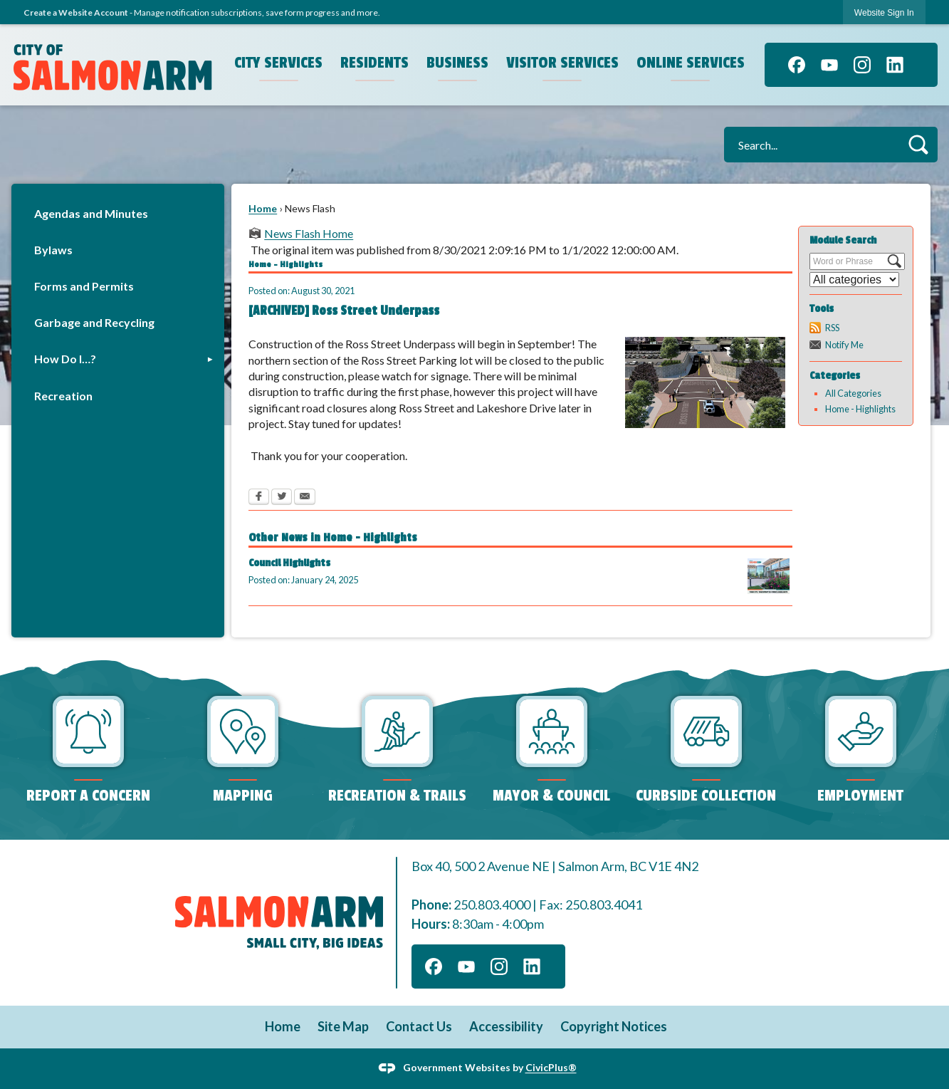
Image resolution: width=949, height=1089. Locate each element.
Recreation (63, 395)
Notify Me (844, 344)
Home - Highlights (860, 409)
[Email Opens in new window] (304, 498)
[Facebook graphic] (796, 64)
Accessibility (506, 1026)
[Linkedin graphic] (895, 64)
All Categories (853, 393)
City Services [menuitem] (278, 62)
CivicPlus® (551, 1067)
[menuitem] (117, 213)
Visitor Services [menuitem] (562, 62)
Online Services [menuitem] (690, 62)
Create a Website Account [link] (75, 12)
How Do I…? (65, 358)
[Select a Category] (854, 279)
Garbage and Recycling (94, 322)
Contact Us (419, 1026)
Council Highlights (289, 563)
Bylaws (53, 249)
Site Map (343, 1026)
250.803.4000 (491, 904)
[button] (918, 144)
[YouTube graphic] (829, 64)
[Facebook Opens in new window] (258, 498)
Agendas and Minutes (91, 213)
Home (262, 208)
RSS (832, 327)
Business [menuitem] (457, 62)
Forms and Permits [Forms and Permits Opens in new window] (84, 286)
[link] (884, 12)
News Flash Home (308, 233)
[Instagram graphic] (862, 64)
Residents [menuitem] (374, 62)
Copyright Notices (613, 1026)
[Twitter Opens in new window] (281, 498)
